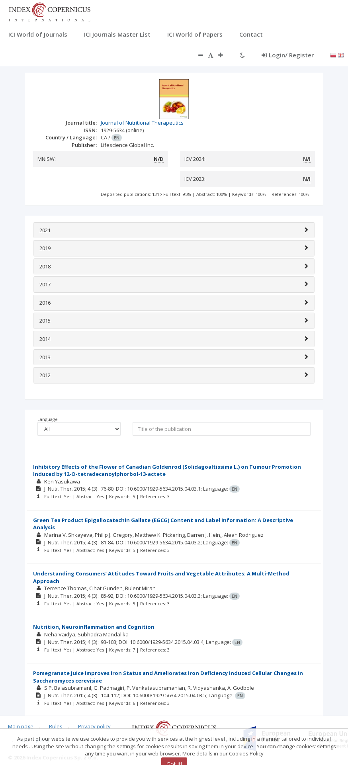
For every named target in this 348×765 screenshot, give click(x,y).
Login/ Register (288, 55)
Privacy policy (94, 726)
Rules (56, 726)
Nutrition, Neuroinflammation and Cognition (93, 626)
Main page (20, 726)
